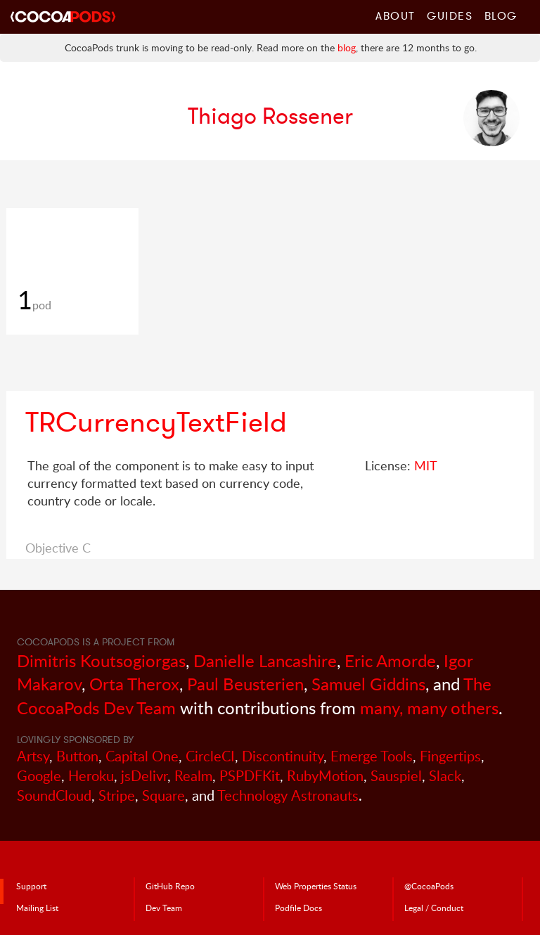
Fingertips (450, 756)
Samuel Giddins (368, 683)
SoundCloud (54, 795)
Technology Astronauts (288, 795)
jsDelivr (144, 775)
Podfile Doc (298, 907)
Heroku (91, 775)
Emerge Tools (371, 756)
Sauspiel (396, 775)
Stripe (116, 795)
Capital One (142, 756)
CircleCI (210, 756)
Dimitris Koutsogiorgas (101, 660)
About (395, 15)
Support (31, 885)
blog (347, 47)
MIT (425, 465)
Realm (193, 775)
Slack (445, 775)
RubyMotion (325, 775)
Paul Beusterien (245, 683)
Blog (501, 15)
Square (163, 795)
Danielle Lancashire (265, 660)
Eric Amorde (390, 660)
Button (77, 756)
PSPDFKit (249, 775)
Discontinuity (282, 756)
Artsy (33, 756)
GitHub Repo (170, 885)
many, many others (429, 707)
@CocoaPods (429, 885)
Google (39, 775)
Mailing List (37, 907)
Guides (450, 15)
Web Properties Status (315, 885)
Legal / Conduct (433, 907)
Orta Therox (134, 683)
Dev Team (164, 907)
